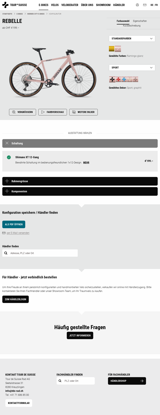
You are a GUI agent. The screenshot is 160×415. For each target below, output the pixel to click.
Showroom (103, 5)
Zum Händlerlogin (15, 299)
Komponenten (19, 191)
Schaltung (17, 143)
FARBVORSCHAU (53, 112)
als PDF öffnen (14, 224)
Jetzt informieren (80, 335)
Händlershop (127, 380)
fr (156, 5)
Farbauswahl (123, 21)
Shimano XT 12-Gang (27, 157)
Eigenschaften (140, 21)
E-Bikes (20, 14)
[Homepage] (14, 6)
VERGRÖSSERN (22, 112)
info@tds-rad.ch (14, 390)
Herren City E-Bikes (35, 14)
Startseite (7, 14)
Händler (119, 5)
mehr (86, 162)
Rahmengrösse (20, 181)
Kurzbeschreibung (131, 25)
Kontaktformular (19, 403)
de (152, 5)
